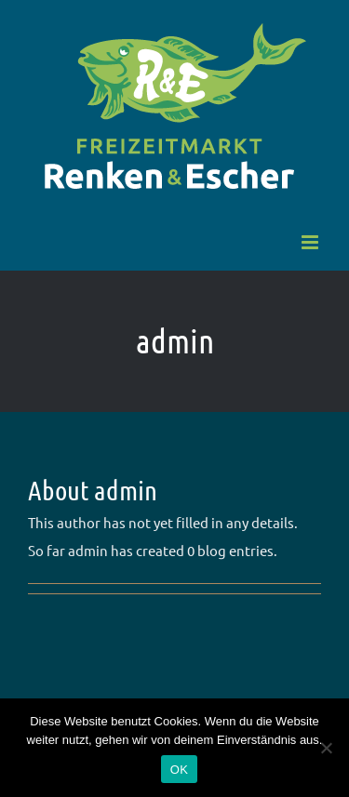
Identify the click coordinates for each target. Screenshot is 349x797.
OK (179, 770)
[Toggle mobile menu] (311, 242)
